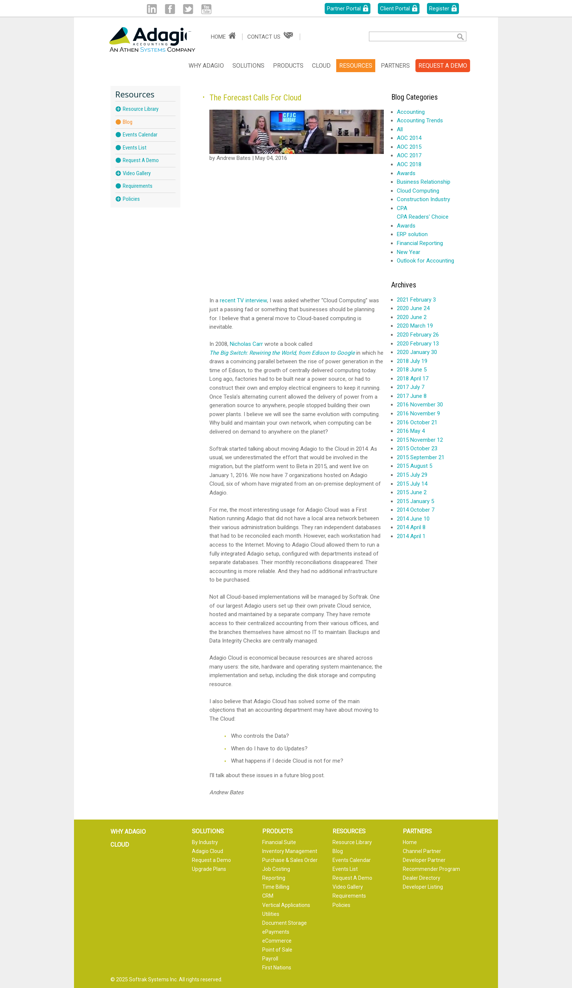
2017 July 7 (410, 387)
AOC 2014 (409, 138)
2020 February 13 (418, 343)
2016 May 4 (411, 431)
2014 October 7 (415, 509)
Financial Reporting (420, 243)
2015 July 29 (412, 475)
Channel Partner (422, 851)
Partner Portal (344, 8)
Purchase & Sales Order (290, 860)
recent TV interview (243, 300)
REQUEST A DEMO (442, 65)
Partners (395, 65)
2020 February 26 (418, 334)
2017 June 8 (412, 396)
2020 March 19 (415, 325)
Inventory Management (289, 851)
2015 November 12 (420, 440)
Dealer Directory (421, 878)
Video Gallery (137, 173)
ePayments (275, 932)
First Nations (276, 968)
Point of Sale (277, 950)
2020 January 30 (417, 352)
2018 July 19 (412, 361)
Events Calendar (140, 134)
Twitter (188, 9)
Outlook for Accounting (425, 260)
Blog (127, 122)
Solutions (248, 65)
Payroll (270, 959)
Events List (135, 147)
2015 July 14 (412, 483)
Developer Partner (424, 860)
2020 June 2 (412, 317)
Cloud (321, 65)
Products (288, 65)
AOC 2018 (409, 164)
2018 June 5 (412, 369)
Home (218, 36)
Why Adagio (206, 65)
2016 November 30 (420, 404)
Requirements (137, 186)
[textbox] (407, 36)
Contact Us (263, 36)
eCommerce (277, 941)
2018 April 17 (412, 378)
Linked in (151, 9)
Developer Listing (423, 887)
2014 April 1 (411, 536)
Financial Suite (279, 842)
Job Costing (276, 869)
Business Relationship (423, 181)
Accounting (411, 112)
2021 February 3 (416, 299)
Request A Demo (141, 160)
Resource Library (140, 109)
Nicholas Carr (246, 344)
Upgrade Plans (209, 869)
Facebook (169, 9)
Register (439, 8)
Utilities (270, 914)
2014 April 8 (411, 527)
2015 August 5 (414, 466)
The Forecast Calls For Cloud (255, 97)
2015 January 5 (415, 501)
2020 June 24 (413, 308)
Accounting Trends (420, 120)
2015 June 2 (412, 492)
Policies (131, 199)
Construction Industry (423, 199)
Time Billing (275, 887)
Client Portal (395, 8)
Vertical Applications (286, 905)
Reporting (273, 878)
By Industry (205, 842)
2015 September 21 (420, 457)
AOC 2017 (409, 155)
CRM (267, 896)
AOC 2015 (409, 147)
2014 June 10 (413, 518)
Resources (355, 65)
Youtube (206, 9)
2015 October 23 (417, 448)
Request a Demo (211, 860)
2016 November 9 (418, 413)
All (400, 129)
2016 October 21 (417, 422)
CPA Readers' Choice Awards (423, 221)
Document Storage (284, 923)
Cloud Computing (418, 190)
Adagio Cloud (207, 851)
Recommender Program (431, 869)
